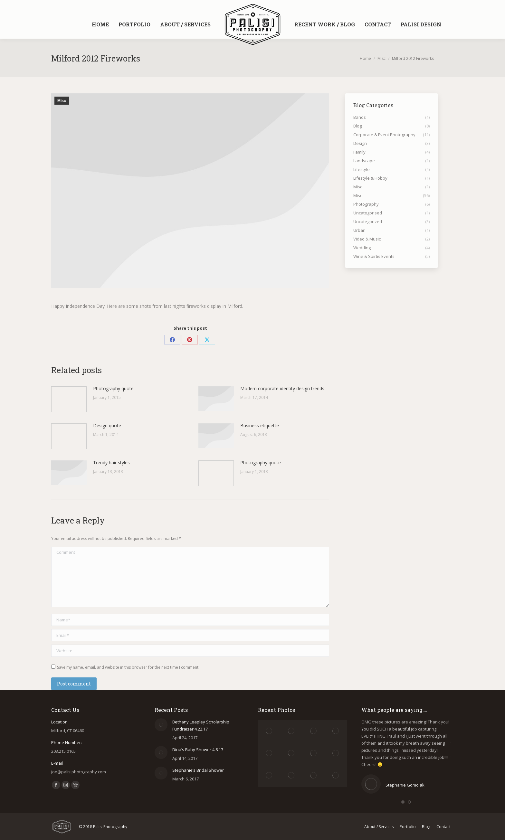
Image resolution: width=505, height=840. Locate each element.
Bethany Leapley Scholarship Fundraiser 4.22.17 (200, 725)
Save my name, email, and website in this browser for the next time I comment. (128, 667)
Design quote (107, 425)
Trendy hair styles (111, 462)
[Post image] (69, 399)
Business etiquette (259, 425)
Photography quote (113, 388)
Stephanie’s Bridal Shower (198, 770)
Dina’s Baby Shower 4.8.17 (197, 749)
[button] (403, 802)
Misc (61, 101)
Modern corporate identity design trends (282, 388)
